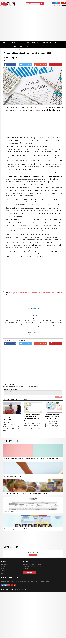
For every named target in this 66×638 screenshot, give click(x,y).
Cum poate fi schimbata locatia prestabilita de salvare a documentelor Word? (32, 417)
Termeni (3, 570)
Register (62, 6)
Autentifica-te (6, 386)
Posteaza (58, 396)
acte (60, 292)
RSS (2, 574)
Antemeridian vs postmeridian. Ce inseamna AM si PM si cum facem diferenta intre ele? (31, 458)
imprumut (10, 294)
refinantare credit (29, 292)
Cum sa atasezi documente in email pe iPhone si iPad (11, 418)
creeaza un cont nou (17, 386)
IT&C (20, 43)
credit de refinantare (16, 292)
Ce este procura (9, 511)
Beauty (13, 46)
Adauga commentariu (10, 389)
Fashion (4, 46)
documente (54, 292)
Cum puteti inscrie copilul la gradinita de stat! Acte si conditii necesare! (26, 494)
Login (56, 6)
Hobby (27, 43)
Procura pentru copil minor (12, 476)
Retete (12, 43)
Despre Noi (4, 564)
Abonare (33, 555)
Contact (4, 566)
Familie (4, 43)
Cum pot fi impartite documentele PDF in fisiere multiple (52, 416)
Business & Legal (50, 43)
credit (4, 294)
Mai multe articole (33, 335)
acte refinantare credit (42, 292)
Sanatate (36, 43)
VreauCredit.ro (35, 332)
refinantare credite (18, 173)
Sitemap (3, 572)
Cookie (3, 568)
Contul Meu (24, 46)
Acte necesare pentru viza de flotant (15, 529)
